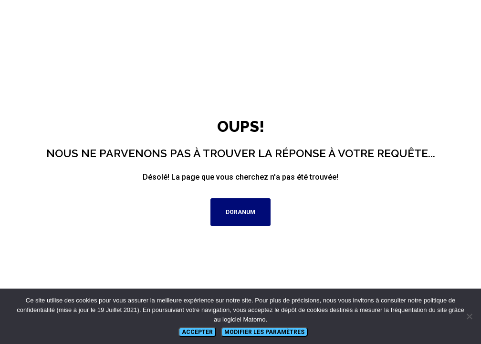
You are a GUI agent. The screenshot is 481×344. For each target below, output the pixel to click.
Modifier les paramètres (264, 332)
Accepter (197, 332)
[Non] (469, 316)
